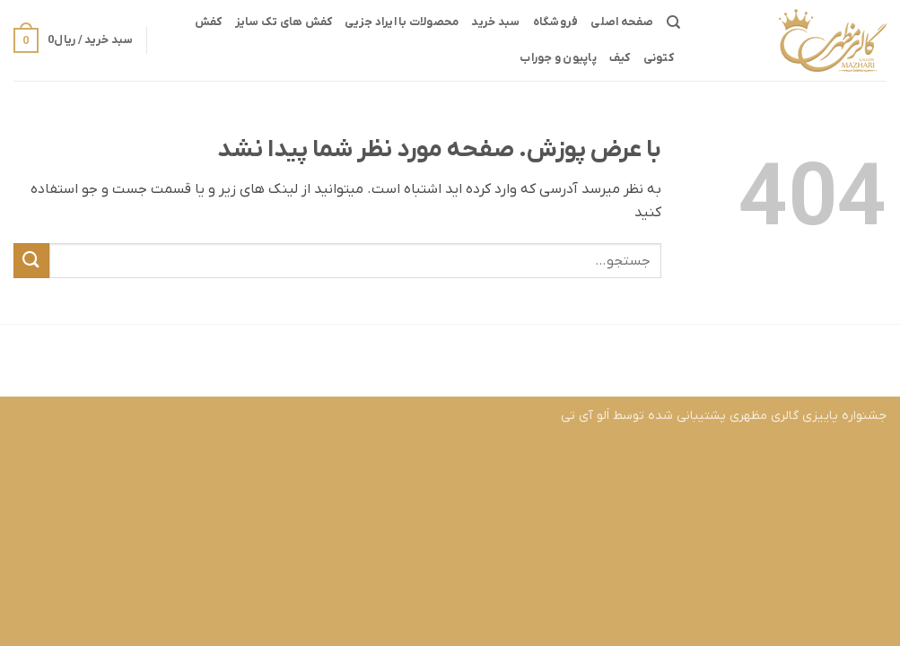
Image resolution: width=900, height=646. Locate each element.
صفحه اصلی (621, 22)
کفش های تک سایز (284, 22)
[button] (73, 40)
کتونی (658, 57)
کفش (209, 22)
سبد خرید (495, 22)
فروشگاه (556, 22)
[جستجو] (673, 22)
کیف (620, 57)
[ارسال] (31, 260)
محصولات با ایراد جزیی (402, 22)
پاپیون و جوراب (558, 57)
